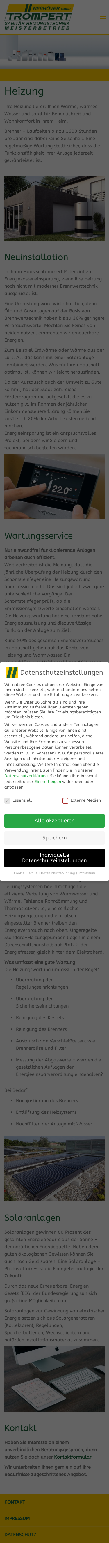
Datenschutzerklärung (26, 771)
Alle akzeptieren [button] (55, 816)
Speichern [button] (54, 833)
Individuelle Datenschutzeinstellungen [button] (54, 854)
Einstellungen (48, 777)
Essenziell (18, 795)
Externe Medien (81, 795)
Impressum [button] (86, 869)
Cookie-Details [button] (25, 869)
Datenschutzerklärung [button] (58, 869)
